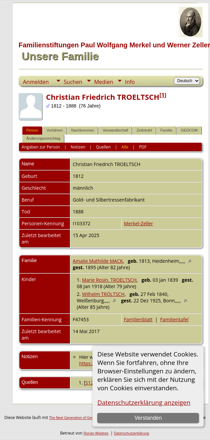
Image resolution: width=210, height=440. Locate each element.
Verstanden (148, 418)
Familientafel (174, 319)
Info (130, 82)
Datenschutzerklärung (131, 433)
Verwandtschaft (115, 130)
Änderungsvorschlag (43, 138)
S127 (90, 382)
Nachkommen (82, 130)
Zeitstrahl (144, 130)
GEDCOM (189, 130)
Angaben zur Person (41, 147)
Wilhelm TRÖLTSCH (103, 294)
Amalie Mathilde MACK (98, 261)
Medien (103, 82)
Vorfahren (55, 130)
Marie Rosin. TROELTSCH (109, 280)
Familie (166, 130)
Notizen (78, 147)
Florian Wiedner (95, 433)
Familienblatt (138, 319)
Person (32, 130)
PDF (142, 147)
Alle (124, 147)
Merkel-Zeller (138, 223)
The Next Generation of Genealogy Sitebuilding (86, 417)
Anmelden (36, 82)
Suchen (73, 82)
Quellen (103, 147)
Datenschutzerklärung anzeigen (143, 402)
